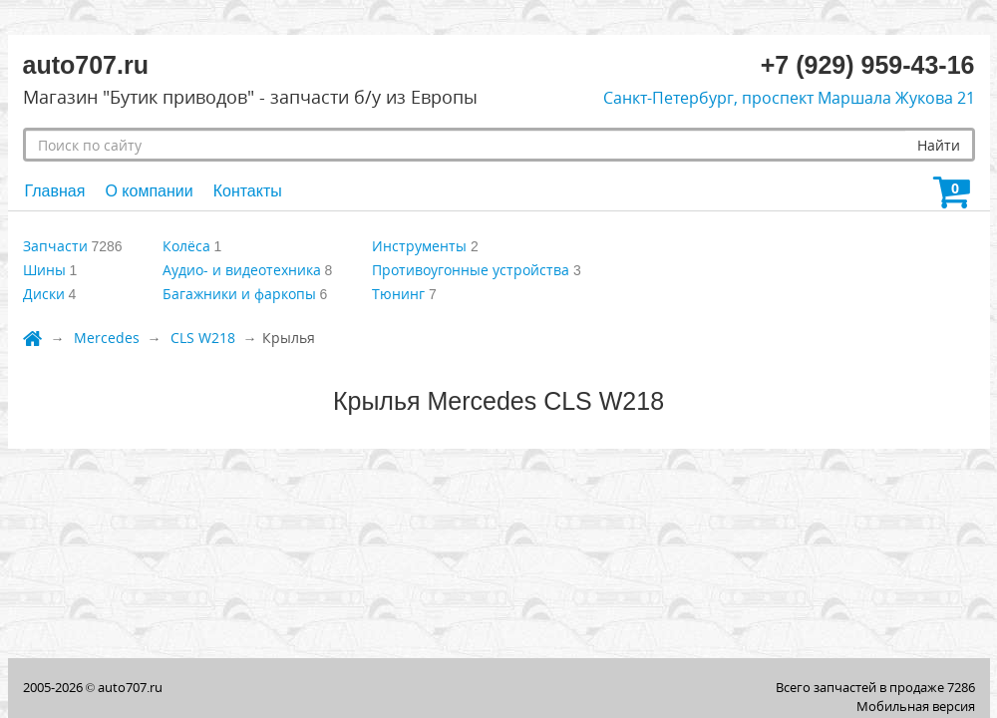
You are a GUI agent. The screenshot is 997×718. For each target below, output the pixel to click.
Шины (44, 269)
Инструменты (419, 245)
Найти (938, 145)
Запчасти (55, 245)
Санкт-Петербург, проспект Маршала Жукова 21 (789, 98)
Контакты (247, 190)
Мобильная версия (915, 706)
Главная (55, 190)
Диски (44, 293)
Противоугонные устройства (470, 269)
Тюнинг (398, 293)
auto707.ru (130, 687)
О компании (148, 190)
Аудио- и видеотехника (242, 269)
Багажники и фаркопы (239, 293)
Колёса (186, 245)
